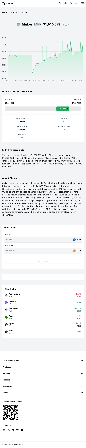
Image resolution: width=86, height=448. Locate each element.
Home (4, 12)
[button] (43, 360)
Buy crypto (43, 261)
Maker (24, 12)
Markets (14, 12)
